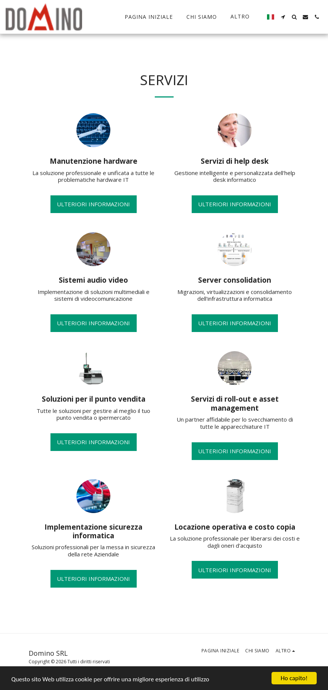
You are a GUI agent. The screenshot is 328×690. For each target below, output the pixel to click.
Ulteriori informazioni (93, 204)
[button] (283, 17)
